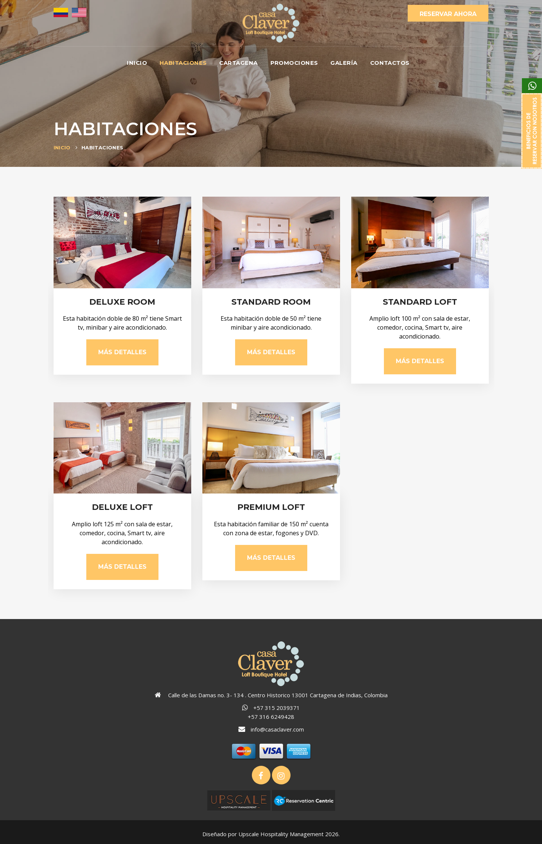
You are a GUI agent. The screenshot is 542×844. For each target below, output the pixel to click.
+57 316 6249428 (271, 716)
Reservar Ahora (448, 14)
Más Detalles (122, 352)
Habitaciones (183, 62)
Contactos (390, 62)
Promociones (294, 62)
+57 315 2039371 (276, 707)
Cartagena (238, 62)
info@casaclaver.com (277, 729)
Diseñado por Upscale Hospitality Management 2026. (271, 834)
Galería (343, 62)
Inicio (137, 62)
